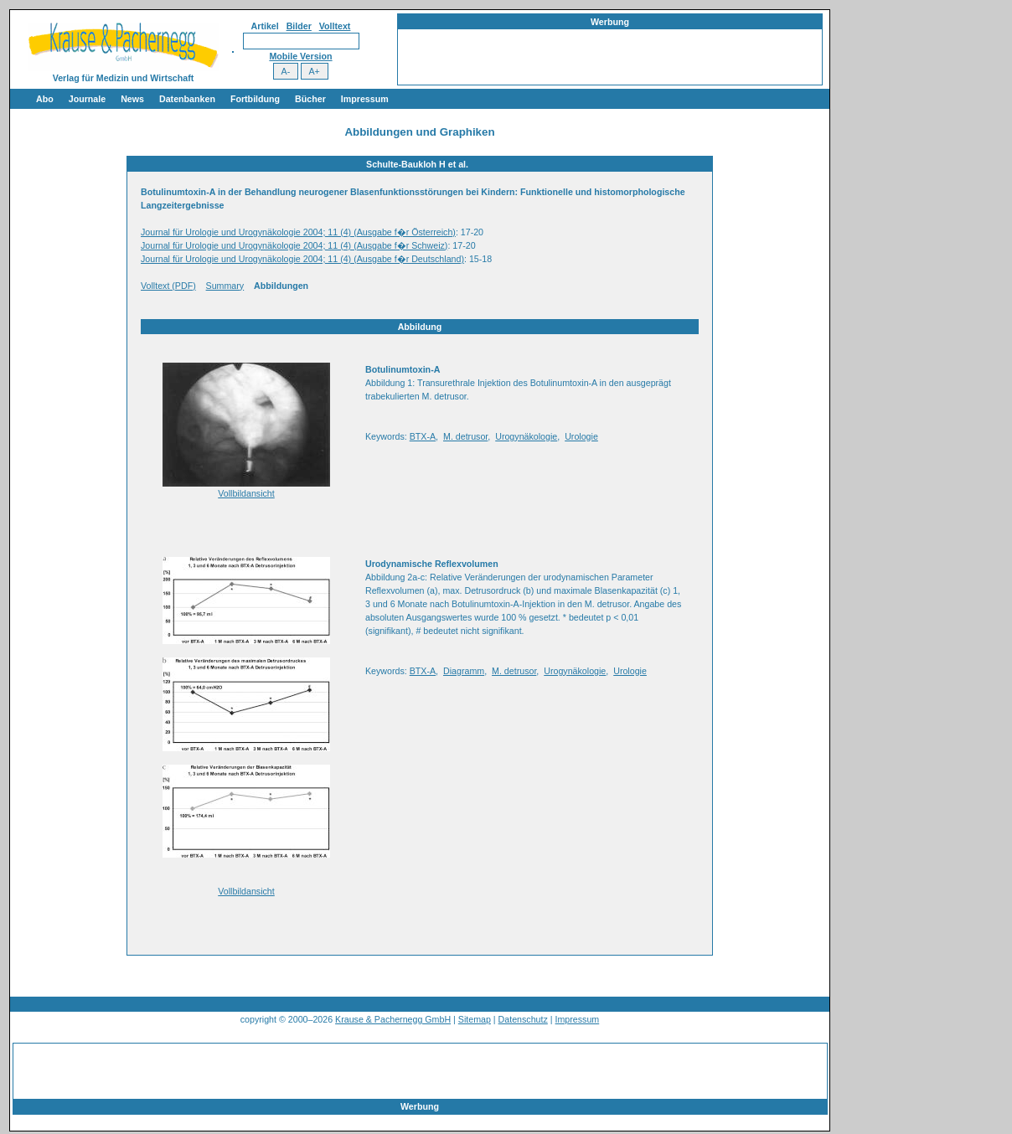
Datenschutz (523, 1019)
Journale (87, 99)
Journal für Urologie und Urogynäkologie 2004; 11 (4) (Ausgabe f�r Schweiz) (294, 245)
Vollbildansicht (246, 493)
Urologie (581, 436)
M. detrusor (465, 436)
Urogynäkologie (526, 436)
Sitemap (474, 1019)
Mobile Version (300, 56)
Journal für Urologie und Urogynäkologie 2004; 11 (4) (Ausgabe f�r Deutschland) (302, 259)
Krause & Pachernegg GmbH (393, 1019)
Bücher (310, 99)
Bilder (299, 26)
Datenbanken (187, 99)
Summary (225, 286)
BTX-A (423, 436)
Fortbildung (255, 99)
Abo (45, 99)
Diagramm (463, 671)
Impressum (365, 99)
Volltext (335, 26)
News (132, 99)
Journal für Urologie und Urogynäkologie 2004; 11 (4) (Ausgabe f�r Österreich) (298, 232)
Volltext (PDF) (168, 286)
